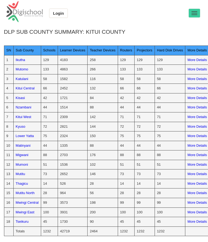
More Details (197, 60)
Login (58, 13)
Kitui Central (25, 88)
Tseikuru (22, 222)
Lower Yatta (25, 136)
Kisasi (20, 98)
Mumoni (22, 164)
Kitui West (23, 117)
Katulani (22, 79)
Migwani (22, 155)
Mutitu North (25, 193)
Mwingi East (25, 212)
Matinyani (23, 145)
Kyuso (20, 126)
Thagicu (22, 184)
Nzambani (24, 107)
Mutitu (20, 174)
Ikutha (20, 60)
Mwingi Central (27, 203)
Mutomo (22, 69)
